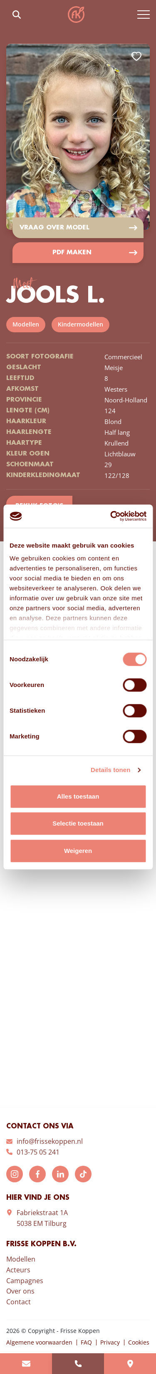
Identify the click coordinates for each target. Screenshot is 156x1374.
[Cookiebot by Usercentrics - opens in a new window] (111, 516)
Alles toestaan (78, 796)
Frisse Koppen (76, 14)
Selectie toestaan (78, 823)
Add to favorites (136, 56)
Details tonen (110, 769)
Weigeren (78, 850)
